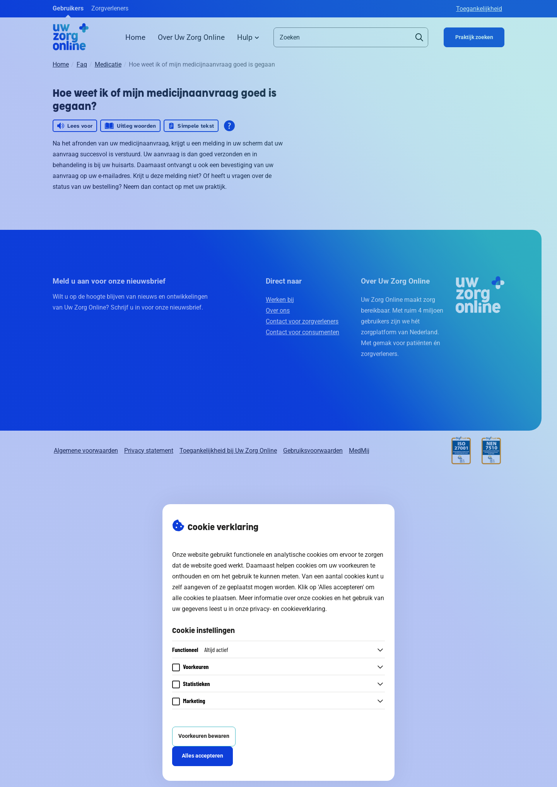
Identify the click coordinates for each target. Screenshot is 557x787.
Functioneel (200, 649)
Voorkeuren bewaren (203, 736)
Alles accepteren (202, 756)
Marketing (194, 700)
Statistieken (196, 683)
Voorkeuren (196, 666)
